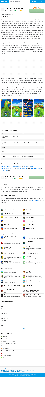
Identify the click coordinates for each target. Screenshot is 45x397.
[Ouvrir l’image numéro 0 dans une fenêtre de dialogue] (6, 108)
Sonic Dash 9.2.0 (4, 315)
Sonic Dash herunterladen (22, 168)
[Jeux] (7, 5)
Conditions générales (5, 370)
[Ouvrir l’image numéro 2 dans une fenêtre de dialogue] (28, 108)
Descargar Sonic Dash (35, 168)
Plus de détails (22, 328)
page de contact (35, 200)
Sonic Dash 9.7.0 (4, 303)
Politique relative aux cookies (17, 370)
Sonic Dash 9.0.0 (4, 318)
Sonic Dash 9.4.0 (4, 311)
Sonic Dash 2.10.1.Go (5, 320)
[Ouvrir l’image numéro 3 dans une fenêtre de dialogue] (39, 108)
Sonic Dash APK (14, 8)
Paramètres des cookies (20, 371)
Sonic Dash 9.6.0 (4, 306)
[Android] (4, 5)
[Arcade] (10, 5)
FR (42, 1)
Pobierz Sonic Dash (17, 166)
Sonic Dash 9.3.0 (4, 313)
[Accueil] (1, 5)
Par (9, 10)
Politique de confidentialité (30, 370)
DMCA (12, 371)
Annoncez (13, 368)
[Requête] (19, 1)
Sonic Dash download (5, 166)
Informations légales (5, 371)
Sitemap (19, 368)
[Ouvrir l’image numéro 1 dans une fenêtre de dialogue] (17, 108)
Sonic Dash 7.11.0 (5, 323)
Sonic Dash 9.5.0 (4, 308)
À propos (3, 368)
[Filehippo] (4, 1)
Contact (8, 368)
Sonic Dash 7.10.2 (5, 325)
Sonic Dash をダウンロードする (7, 168)
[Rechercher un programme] (28, 1)
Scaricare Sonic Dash (28, 166)
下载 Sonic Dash (4, 170)
